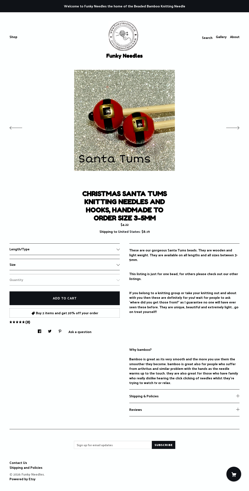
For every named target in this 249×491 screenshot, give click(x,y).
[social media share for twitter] (50, 330)
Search (207, 37)
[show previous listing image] (20, 126)
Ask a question (79, 331)
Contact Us (18, 462)
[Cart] (233, 474)
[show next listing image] (228, 126)
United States (129, 231)
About (234, 37)
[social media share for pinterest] (60, 330)
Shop (13, 37)
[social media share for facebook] (39, 330)
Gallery (221, 37)
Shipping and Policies (26, 467)
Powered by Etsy (22, 479)
